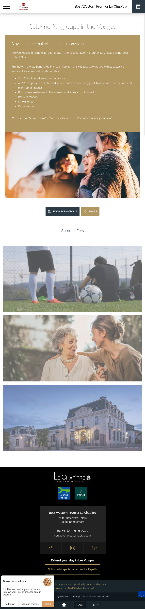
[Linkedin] (95, 548)
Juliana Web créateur (99, 596)
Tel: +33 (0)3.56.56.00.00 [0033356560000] (72, 530)
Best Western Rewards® (81, 588)
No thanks (10, 604)
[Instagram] (72, 548)
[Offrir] (64, 605)
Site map (76, 596)
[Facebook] (51, 548)
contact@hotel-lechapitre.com (72, 535)
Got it (48, 604)
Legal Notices (62, 596)
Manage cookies (30, 604)
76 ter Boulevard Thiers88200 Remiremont (72, 519)
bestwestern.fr (58, 588)
